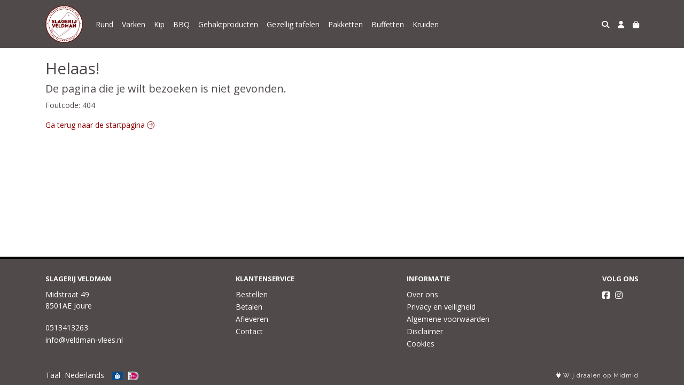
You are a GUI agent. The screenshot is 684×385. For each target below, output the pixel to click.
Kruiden (426, 24)
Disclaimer (425, 331)
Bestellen (252, 294)
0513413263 (66, 327)
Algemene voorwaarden (448, 319)
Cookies (420, 343)
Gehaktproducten (228, 24)
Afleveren (252, 319)
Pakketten (345, 24)
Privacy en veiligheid (441, 307)
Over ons (422, 294)
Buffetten (387, 24)
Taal (52, 375)
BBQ (181, 24)
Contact (249, 331)
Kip (159, 24)
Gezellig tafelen (293, 24)
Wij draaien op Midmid (597, 375)
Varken (133, 24)
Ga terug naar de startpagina (99, 125)
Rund (104, 24)
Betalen (249, 307)
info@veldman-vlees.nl (84, 340)
